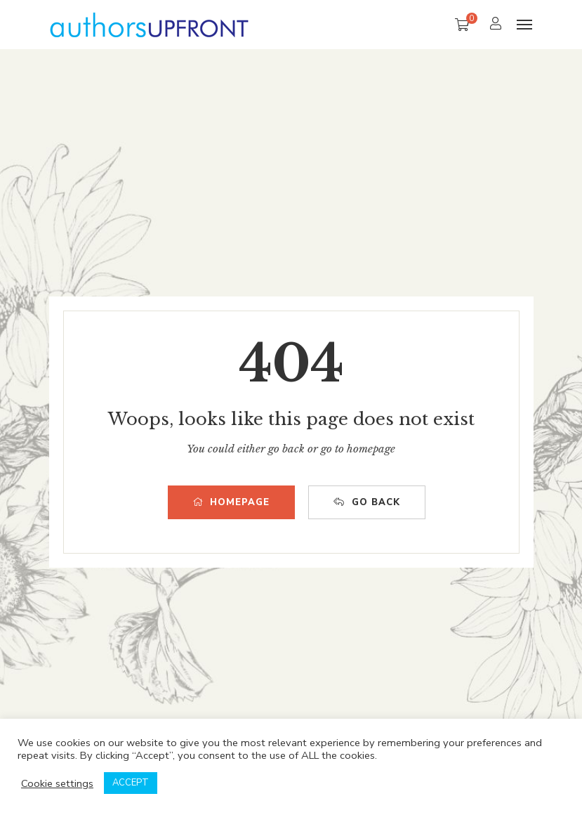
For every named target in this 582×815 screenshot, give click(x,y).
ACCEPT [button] (130, 782)
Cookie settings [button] (57, 783)
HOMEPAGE (231, 502)
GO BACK (366, 502)
